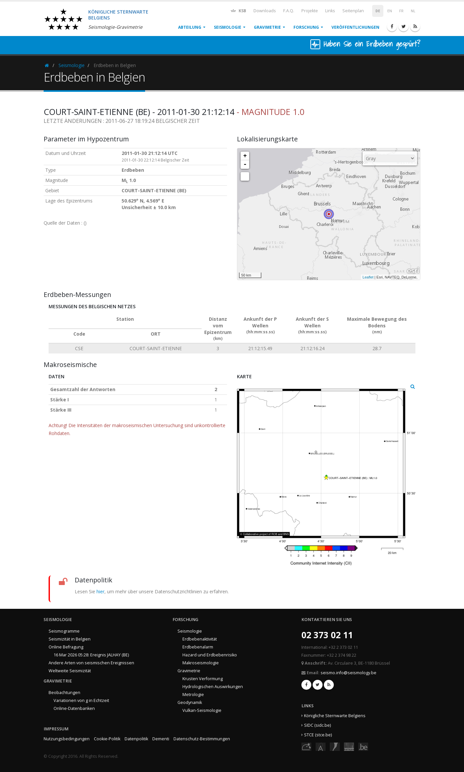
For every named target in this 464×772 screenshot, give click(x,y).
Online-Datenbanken (74, 708)
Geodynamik (189, 702)
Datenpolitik (136, 739)
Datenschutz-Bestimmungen (202, 739)
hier (100, 591)
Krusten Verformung (202, 678)
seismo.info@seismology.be (348, 673)
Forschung (306, 27)
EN (389, 11)
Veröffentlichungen (355, 27)
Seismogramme (64, 631)
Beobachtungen (64, 692)
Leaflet (368, 277)
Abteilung (189, 27)
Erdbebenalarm (197, 647)
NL (413, 11)
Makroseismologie (200, 663)
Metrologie (193, 694)
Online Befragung (66, 647)
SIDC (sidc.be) (317, 725)
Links (330, 11)
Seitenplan (353, 11)
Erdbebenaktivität (199, 639)
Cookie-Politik (107, 739)
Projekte (309, 11)
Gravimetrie (267, 27)
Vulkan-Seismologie (201, 710)
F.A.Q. (288, 11)
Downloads (264, 11)
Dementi (160, 739)
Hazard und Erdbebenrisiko (209, 655)
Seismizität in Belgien (70, 639)
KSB (238, 10)
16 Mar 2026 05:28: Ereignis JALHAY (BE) (91, 655)
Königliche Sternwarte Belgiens (335, 715)
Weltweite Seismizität (70, 671)
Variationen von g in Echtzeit (81, 700)
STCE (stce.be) (318, 735)
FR (401, 11)
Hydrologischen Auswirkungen (212, 686)
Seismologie (227, 27)
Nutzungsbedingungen (67, 739)
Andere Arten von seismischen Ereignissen (91, 663)
